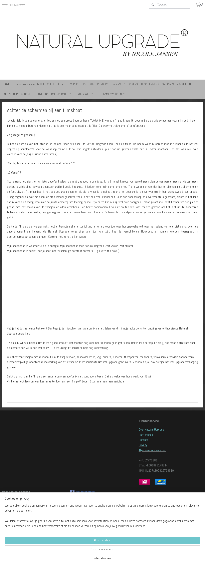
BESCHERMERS (150, 84)
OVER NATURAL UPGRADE (54, 94)
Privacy (143, 445)
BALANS (116, 84)
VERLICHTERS (78, 84)
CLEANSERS (131, 84)
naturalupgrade (82, 491)
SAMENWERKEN (114, 94)
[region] (76, 549)
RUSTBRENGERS (99, 84)
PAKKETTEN (184, 84)
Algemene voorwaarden (152, 450)
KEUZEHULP (11, 94)
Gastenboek (146, 435)
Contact (143, 440)
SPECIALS (168, 84)
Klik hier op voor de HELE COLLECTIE (40, 84)
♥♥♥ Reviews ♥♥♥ (13, 5)
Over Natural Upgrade (151, 429)
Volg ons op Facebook (15, 506)
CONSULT (26, 94)
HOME (7, 84)
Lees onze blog (11, 500)
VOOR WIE (85, 94)
